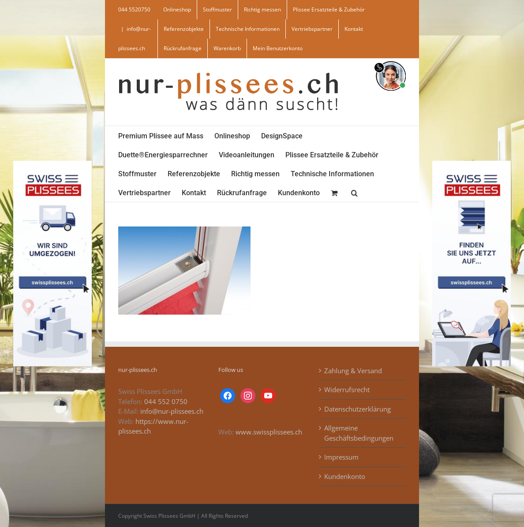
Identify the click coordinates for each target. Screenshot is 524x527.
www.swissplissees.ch (269, 431)
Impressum (341, 457)
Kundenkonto (344, 476)
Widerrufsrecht (347, 389)
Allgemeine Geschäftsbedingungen (358, 432)
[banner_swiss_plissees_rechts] (471, 164)
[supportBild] (390, 59)
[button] (354, 192)
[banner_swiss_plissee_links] (52, 164)
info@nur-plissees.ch (171, 411)
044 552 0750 (165, 401)
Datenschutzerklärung (357, 409)
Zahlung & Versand (353, 370)
